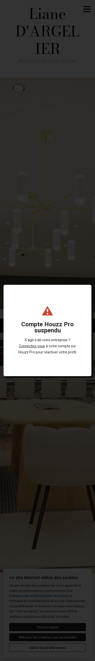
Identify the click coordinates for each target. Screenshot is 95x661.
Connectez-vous (32, 346)
